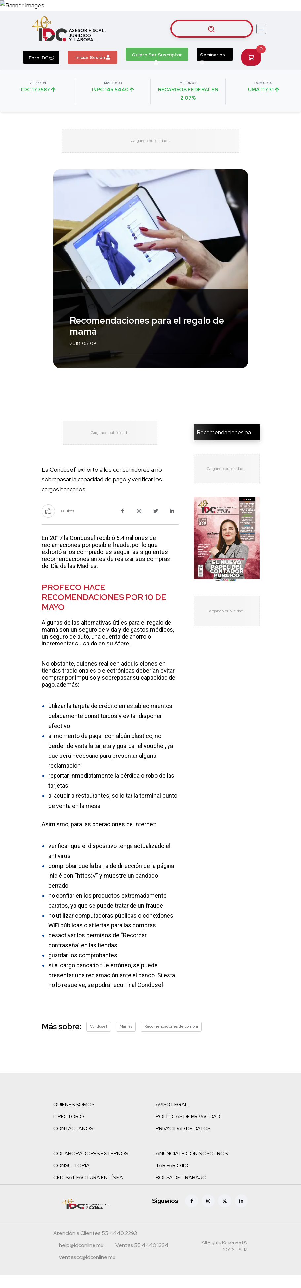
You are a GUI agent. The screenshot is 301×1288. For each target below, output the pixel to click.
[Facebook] (191, 1213)
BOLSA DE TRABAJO (181, 1190)
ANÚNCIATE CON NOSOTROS (192, 1166)
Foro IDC (41, 58)
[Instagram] (208, 1213)
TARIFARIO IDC (173, 1178)
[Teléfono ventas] (141, 1258)
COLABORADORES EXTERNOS (90, 1166)
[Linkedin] (241, 1213)
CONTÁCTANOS (73, 1141)
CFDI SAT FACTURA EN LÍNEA (88, 1190)
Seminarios (212, 56)
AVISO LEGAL (172, 1117)
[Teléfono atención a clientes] (95, 1246)
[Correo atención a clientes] (81, 1258)
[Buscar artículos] (211, 29)
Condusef (98, 1038)
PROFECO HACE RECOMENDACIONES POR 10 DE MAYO (104, 610)
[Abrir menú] (261, 29)
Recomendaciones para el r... (232, 438)
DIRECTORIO (68, 1129)
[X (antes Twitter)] (224, 1213)
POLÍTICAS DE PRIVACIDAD (188, 1129)
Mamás (126, 1038)
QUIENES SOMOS (73, 1117)
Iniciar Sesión (92, 57)
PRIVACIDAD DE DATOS (183, 1141)
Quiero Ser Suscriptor (157, 56)
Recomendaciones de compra (171, 1038)
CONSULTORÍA (71, 1178)
